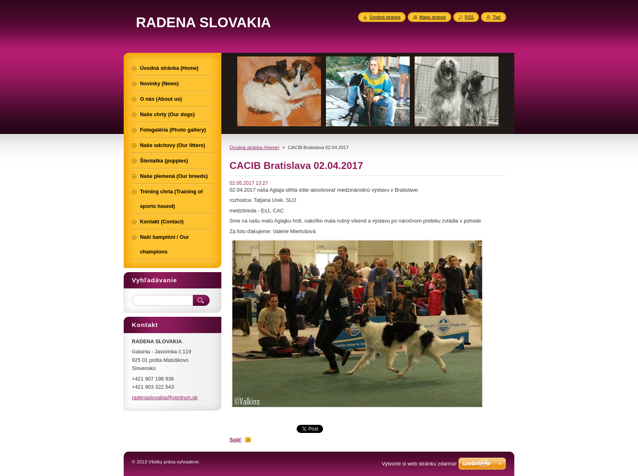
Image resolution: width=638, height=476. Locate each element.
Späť (235, 440)
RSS (469, 17)
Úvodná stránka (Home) (254, 147)
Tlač (496, 17)
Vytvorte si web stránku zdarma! (419, 464)
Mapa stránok (432, 17)
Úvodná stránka (384, 17)
